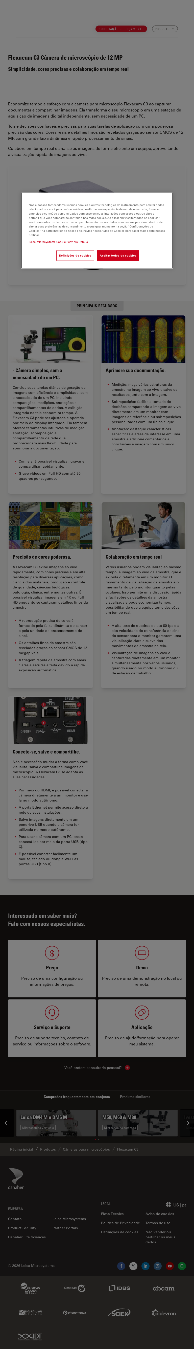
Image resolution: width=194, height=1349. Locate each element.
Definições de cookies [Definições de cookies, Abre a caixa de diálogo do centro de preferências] (75, 255)
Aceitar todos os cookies (118, 255)
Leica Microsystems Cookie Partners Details (58, 242)
